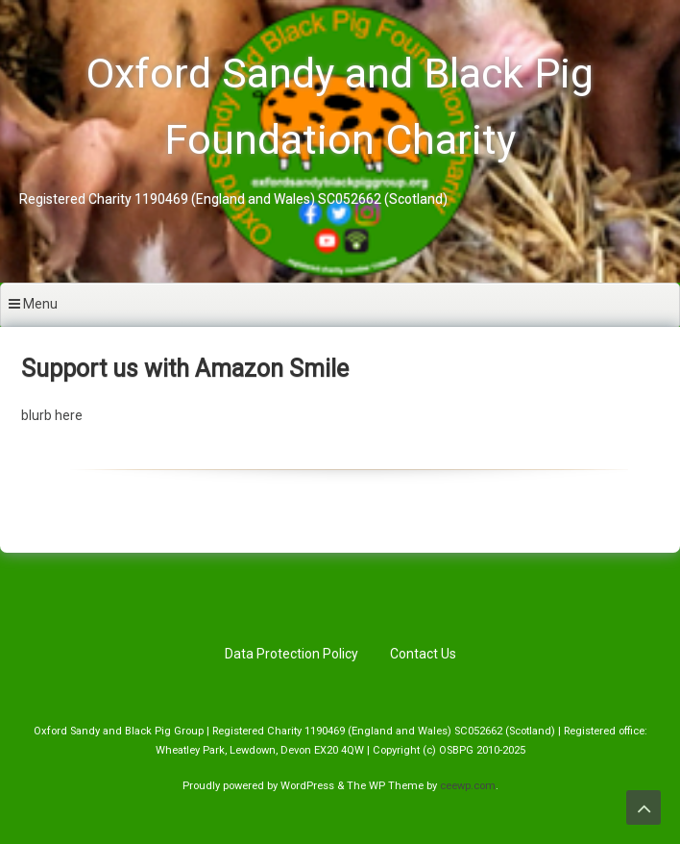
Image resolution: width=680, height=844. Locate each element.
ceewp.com (468, 786)
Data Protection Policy (291, 653)
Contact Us (423, 653)
